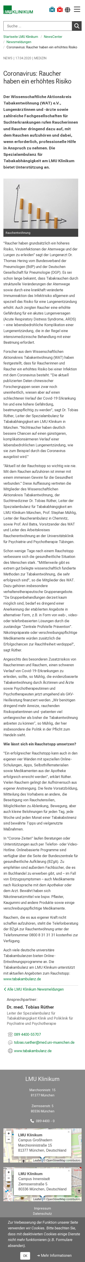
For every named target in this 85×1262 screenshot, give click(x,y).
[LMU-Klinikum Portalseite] (19, 10)
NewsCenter (53, 37)
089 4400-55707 (27, 1034)
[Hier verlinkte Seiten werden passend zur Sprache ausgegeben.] (67, 10)
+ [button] (8, 1133)
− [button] (8, 1139)
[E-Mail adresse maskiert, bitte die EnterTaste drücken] (44, 1043)
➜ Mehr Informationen (54, 1255)
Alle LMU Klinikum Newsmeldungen (34, 989)
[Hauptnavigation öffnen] (77, 10)
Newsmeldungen (19, 42)
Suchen (78, 26)
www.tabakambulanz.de (22, 979)
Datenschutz (42, 1214)
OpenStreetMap (56, 1160)
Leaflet (37, 1160)
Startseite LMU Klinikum (20, 37)
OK (25, 1256)
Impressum (42, 1208)
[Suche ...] (37, 26)
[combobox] (42, 26)
